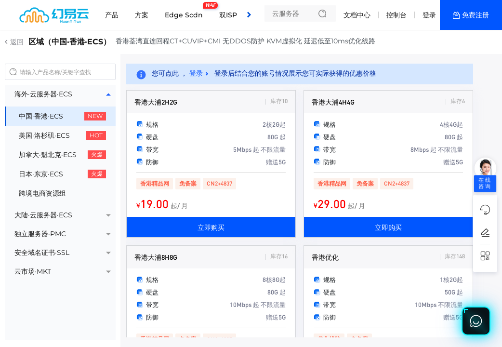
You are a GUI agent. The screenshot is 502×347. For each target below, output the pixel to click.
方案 (141, 15)
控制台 (396, 15)
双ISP (228, 15)
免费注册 (475, 15)
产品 (112, 15)
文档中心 (356, 15)
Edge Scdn (186, 11)
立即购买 (211, 227)
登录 (429, 15)
